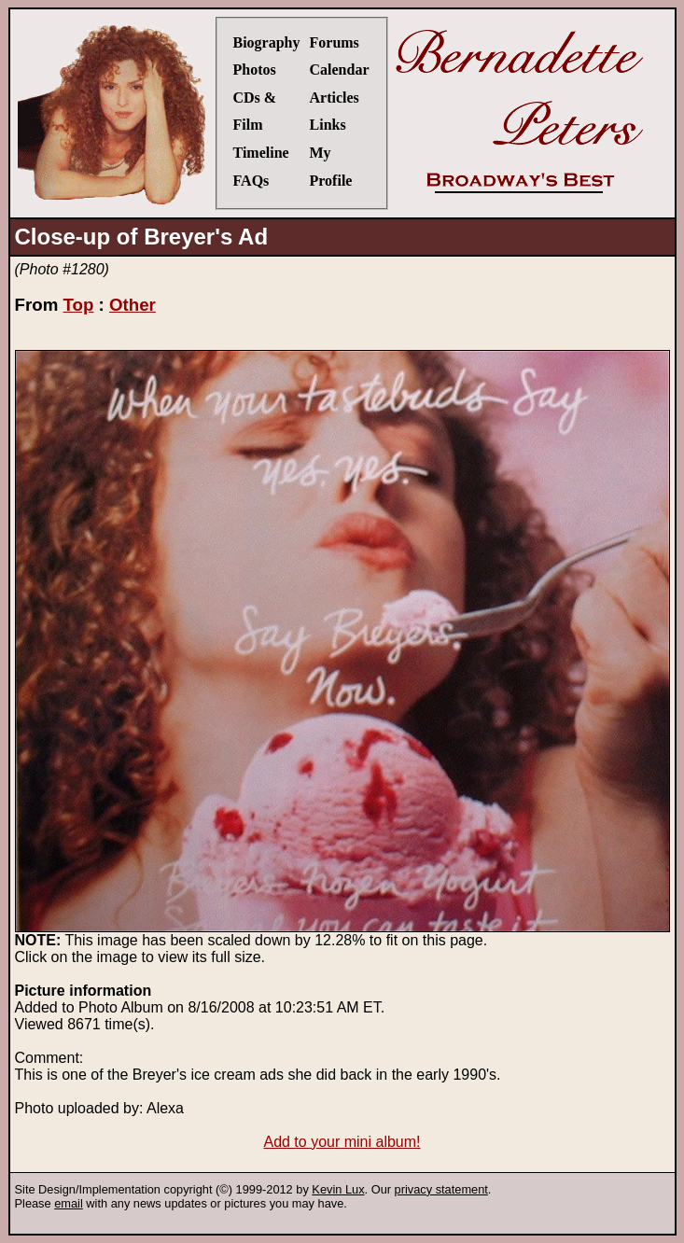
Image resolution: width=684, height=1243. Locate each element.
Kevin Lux (338, 1189)
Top (78, 304)
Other (132, 304)
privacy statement (441, 1189)
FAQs (251, 181)
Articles (334, 97)
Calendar (340, 69)
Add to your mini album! (341, 1142)
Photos (254, 69)
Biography (266, 42)
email (68, 1203)
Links (328, 125)
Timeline (261, 153)
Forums (334, 42)
